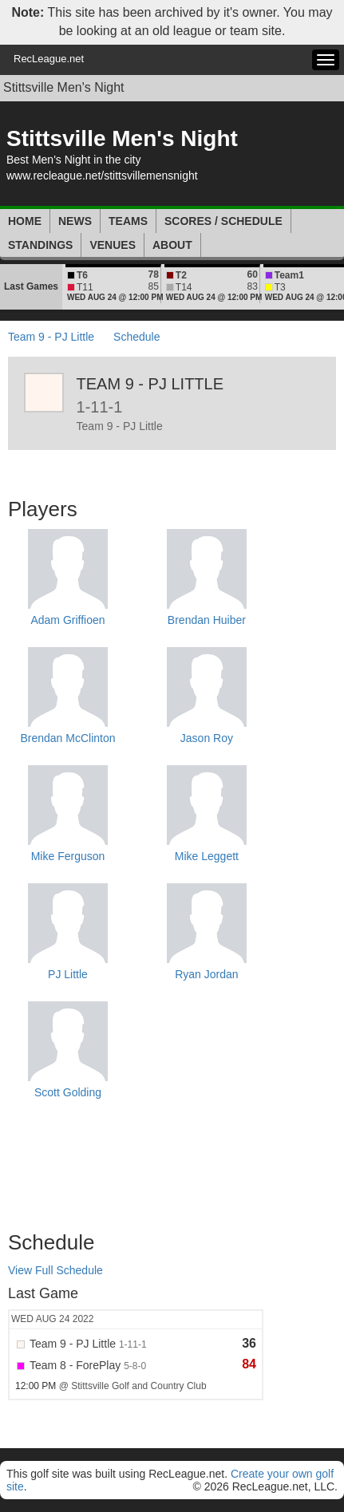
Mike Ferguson (68, 856)
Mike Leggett (207, 856)
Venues (112, 245)
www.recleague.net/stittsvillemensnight (102, 175)
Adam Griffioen (67, 620)
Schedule (136, 336)
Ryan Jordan (206, 974)
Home (25, 221)
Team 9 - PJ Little (51, 336)
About (172, 245)
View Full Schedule (55, 1270)
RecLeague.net (49, 59)
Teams (128, 221)
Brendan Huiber (207, 620)
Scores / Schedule (223, 221)
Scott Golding (67, 1092)
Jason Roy (206, 738)
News (75, 221)
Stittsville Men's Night (64, 87)
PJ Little (68, 974)
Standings (40, 245)
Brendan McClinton (67, 738)
